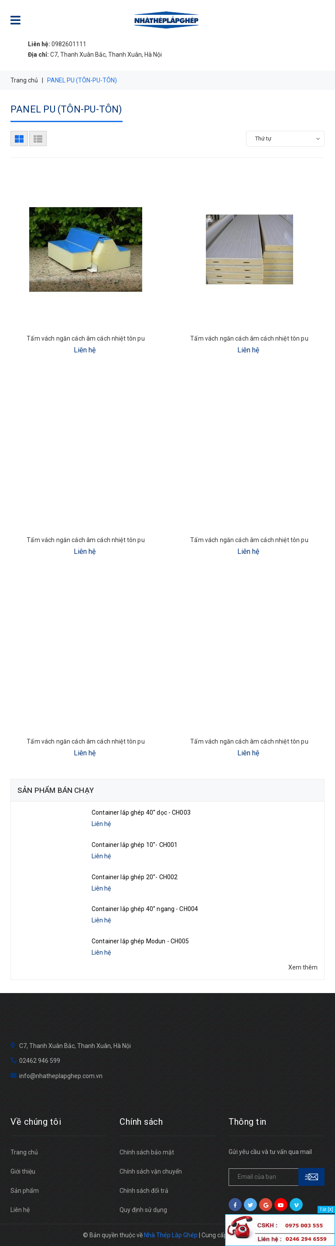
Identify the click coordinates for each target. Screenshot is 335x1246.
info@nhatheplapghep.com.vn (61, 1075)
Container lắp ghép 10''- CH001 (135, 844)
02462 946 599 (39, 1060)
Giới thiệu (22, 1171)
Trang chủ (24, 1152)
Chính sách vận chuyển (151, 1171)
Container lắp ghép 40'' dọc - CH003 (141, 812)
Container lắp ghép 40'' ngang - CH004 (145, 908)
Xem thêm (303, 967)
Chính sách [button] (141, 1121)
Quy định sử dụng (143, 1209)
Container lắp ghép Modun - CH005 (140, 941)
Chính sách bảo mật (147, 1152)
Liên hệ (20, 1209)
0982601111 (57, 44)
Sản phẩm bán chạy (55, 790)
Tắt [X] (326, 1209)
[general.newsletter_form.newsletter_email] (277, 1177)
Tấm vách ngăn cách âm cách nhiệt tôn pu (85, 338)
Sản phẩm (24, 1190)
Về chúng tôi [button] (35, 1121)
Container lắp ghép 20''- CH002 (135, 877)
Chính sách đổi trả (144, 1190)
